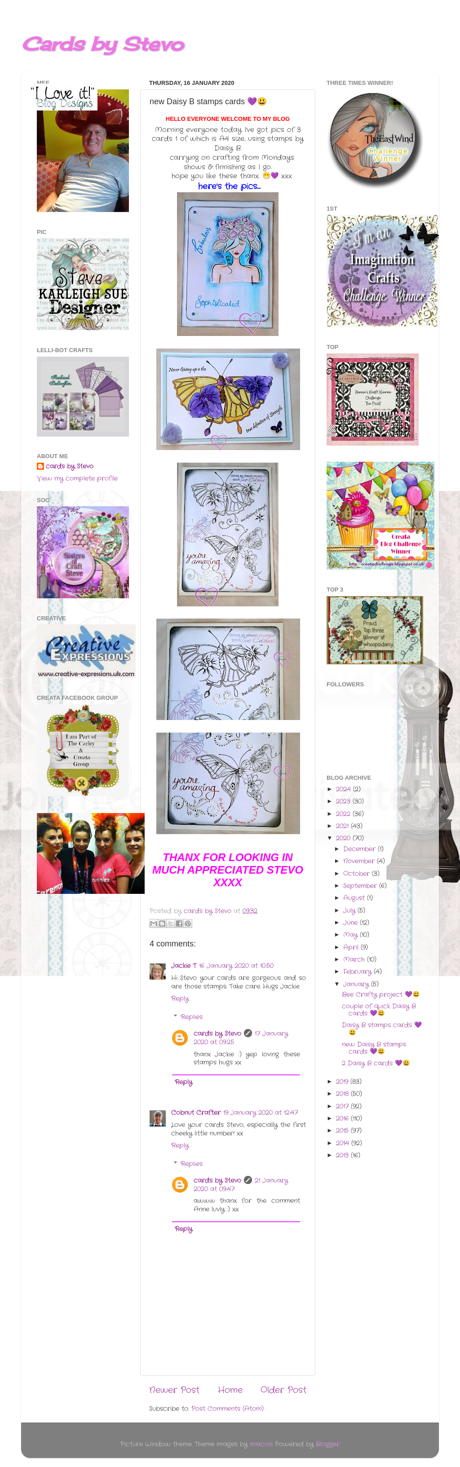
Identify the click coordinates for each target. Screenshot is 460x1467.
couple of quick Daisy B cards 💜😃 (379, 1010)
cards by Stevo (217, 1034)
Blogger (328, 1444)
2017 (343, 1106)
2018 (343, 1094)
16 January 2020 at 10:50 (236, 966)
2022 (344, 814)
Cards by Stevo (102, 43)
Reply (180, 998)
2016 (343, 1118)
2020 (344, 838)
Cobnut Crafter (196, 1113)
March (355, 959)
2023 (344, 801)
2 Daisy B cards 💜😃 (376, 1063)
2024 (344, 789)
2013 (343, 1155)
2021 (343, 826)
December (360, 849)
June (351, 923)
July (350, 910)
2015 (343, 1131)
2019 (343, 1082)
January (357, 984)
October (357, 874)
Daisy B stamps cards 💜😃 (382, 1029)
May (351, 935)
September (361, 886)
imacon (261, 1444)
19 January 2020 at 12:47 (260, 1113)
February (358, 972)
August (355, 898)
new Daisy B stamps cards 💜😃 (374, 1048)
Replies (192, 1017)
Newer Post (174, 1390)
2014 (343, 1143)
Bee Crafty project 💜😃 (381, 994)
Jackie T (183, 966)
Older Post (283, 1390)
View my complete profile (77, 478)
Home (230, 1390)
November (360, 861)
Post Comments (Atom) (227, 1409)
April (352, 947)
